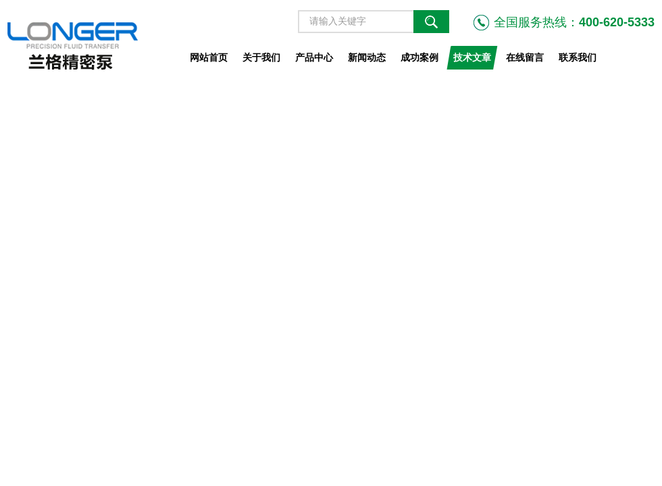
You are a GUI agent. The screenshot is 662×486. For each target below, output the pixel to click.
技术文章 (472, 57)
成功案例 (419, 57)
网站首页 (209, 57)
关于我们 (261, 57)
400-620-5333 (617, 22)
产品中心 (314, 57)
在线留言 (525, 57)
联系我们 (577, 57)
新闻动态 (367, 57)
